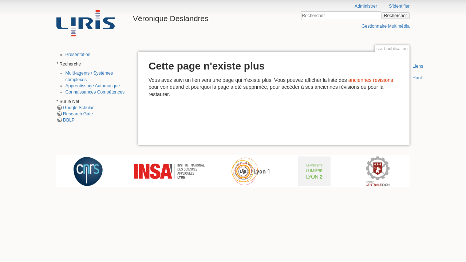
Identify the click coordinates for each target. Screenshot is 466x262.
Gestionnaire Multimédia (386, 26)
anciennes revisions (370, 80)
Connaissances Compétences (95, 92)
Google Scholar (78, 107)
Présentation (78, 54)
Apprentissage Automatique (93, 85)
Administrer (366, 6)
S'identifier (399, 6)
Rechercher (395, 15)
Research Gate (78, 113)
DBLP (69, 120)
